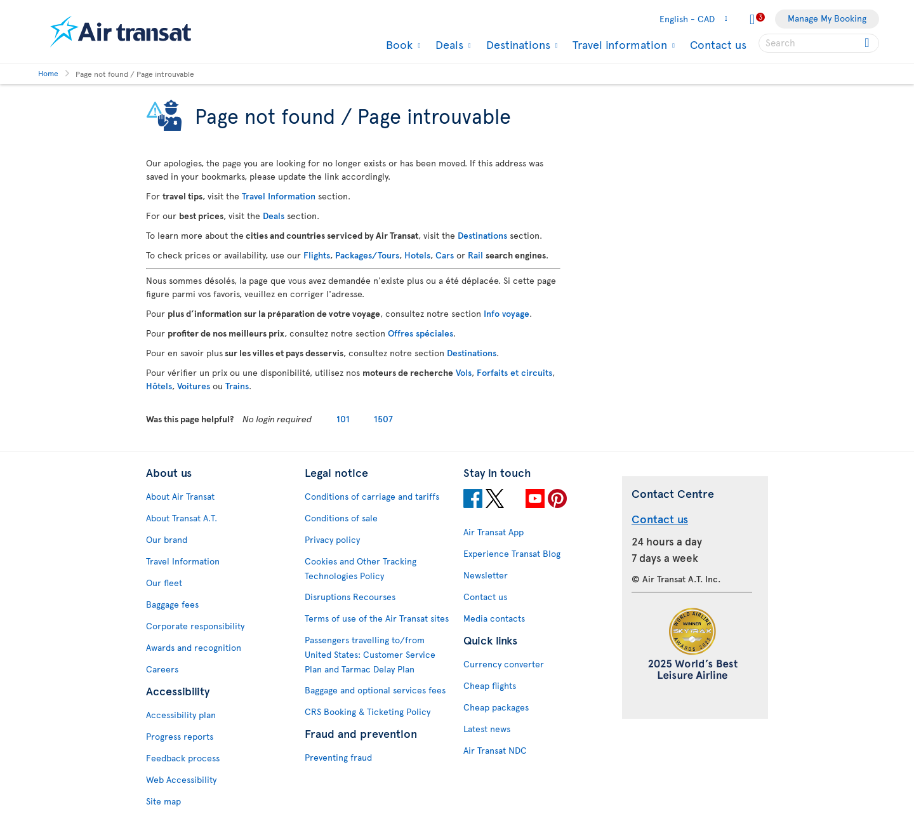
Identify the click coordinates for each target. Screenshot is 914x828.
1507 (383, 419)
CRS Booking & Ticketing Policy (367, 711)
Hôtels (159, 386)
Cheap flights (489, 685)
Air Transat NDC (495, 750)
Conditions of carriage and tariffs (372, 496)
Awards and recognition (193, 647)
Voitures (193, 386)
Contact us (718, 44)
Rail (475, 255)
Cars (444, 255)
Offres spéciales (420, 333)
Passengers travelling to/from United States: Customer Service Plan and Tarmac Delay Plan (370, 654)
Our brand (166, 539)
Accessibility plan (181, 715)
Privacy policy (332, 539)
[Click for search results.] (868, 43)
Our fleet (164, 583)
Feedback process (183, 758)
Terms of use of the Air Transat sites (377, 618)
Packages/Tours (367, 255)
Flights (316, 255)
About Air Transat (180, 496)
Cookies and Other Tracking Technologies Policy (360, 568)
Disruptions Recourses (350, 597)
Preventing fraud (338, 757)
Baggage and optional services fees (375, 690)
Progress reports (179, 736)
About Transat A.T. (181, 518)
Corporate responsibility (195, 626)
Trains (237, 386)
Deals (448, 44)
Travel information (618, 44)
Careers (162, 669)
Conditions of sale (341, 518)
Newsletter (485, 575)
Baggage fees (172, 604)
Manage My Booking (827, 18)
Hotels (417, 255)
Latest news (486, 729)
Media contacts (494, 618)
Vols (464, 372)
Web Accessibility (181, 779)
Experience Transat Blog (511, 553)
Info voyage (506, 313)
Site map (163, 801)
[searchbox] (818, 43)
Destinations (516, 44)
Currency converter (503, 664)
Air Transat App (493, 532)
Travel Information (278, 196)
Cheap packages (496, 707)
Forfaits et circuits (514, 372)
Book (398, 44)
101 (343, 419)
